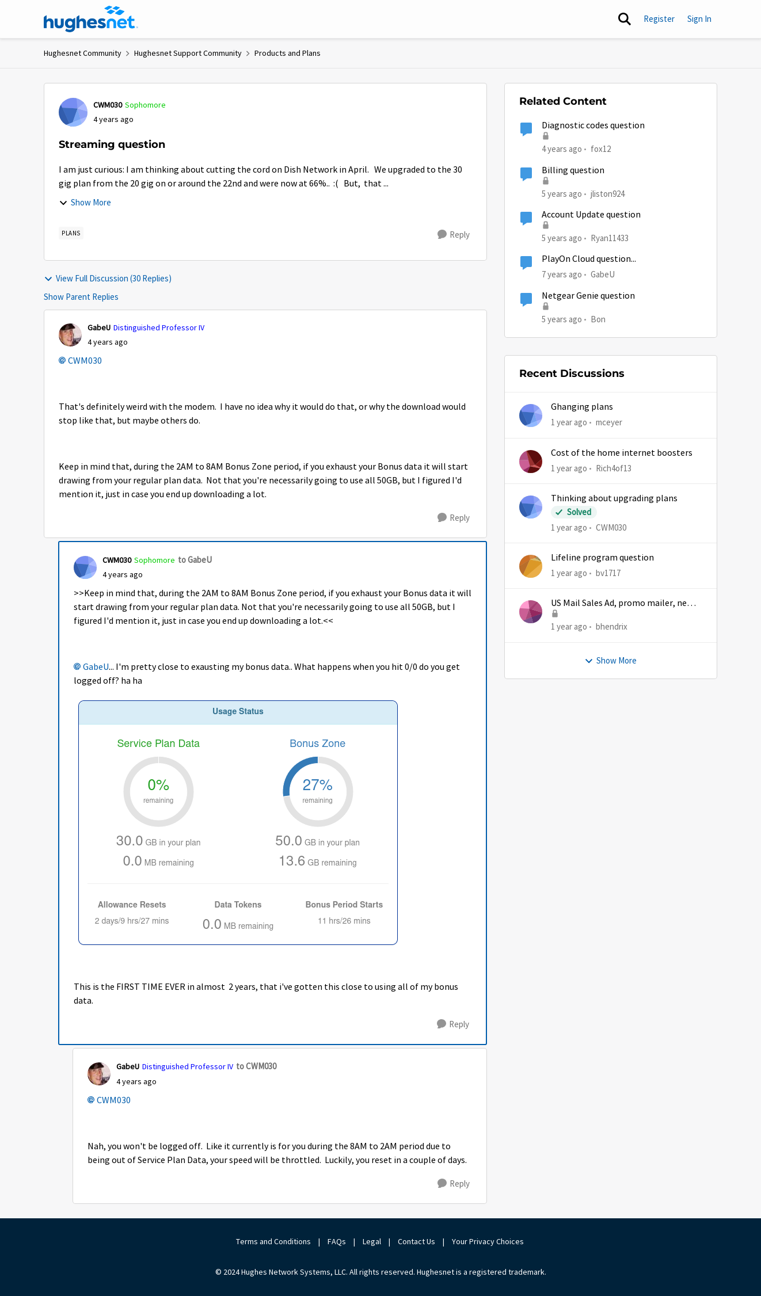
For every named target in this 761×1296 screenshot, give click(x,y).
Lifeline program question (602, 557)
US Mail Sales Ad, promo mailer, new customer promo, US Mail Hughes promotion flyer (622, 603)
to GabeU (195, 559)
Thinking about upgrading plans (614, 498)
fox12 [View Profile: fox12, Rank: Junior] (601, 148)
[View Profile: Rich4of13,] (530, 461)
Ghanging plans (582, 407)
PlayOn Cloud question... (589, 259)
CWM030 (85, 361)
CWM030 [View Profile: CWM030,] (611, 527)
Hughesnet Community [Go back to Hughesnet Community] (82, 53)
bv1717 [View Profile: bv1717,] (608, 572)
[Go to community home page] (91, 19)
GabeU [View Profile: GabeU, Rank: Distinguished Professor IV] (99, 327)
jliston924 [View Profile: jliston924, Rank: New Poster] (608, 193)
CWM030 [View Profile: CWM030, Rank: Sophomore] (107, 105)
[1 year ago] (569, 422)
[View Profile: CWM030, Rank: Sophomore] (73, 112)
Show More (85, 202)
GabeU (96, 667)
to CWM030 (256, 1066)
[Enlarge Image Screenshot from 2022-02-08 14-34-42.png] (253, 827)
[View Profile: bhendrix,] (530, 611)
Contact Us (416, 1241)
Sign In (699, 18)
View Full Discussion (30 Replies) (108, 278)
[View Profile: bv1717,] (530, 566)
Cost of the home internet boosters (621, 453)
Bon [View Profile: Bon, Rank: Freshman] (598, 318)
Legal (372, 1241)
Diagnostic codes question (593, 125)
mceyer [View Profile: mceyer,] (609, 422)
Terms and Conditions (273, 1241)
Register (659, 18)
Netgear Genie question (588, 296)
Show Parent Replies (81, 296)
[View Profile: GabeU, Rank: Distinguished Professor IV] (70, 334)
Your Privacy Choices (489, 1241)
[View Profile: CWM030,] (530, 507)
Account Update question (591, 214)
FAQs (337, 1241)
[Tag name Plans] (71, 233)
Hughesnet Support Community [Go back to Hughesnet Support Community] (188, 53)
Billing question (573, 170)
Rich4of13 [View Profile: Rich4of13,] (613, 467)
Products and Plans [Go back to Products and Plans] (287, 53)
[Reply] (453, 235)
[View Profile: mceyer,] (530, 415)
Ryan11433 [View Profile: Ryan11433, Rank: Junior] (610, 237)
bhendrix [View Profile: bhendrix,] (611, 626)
